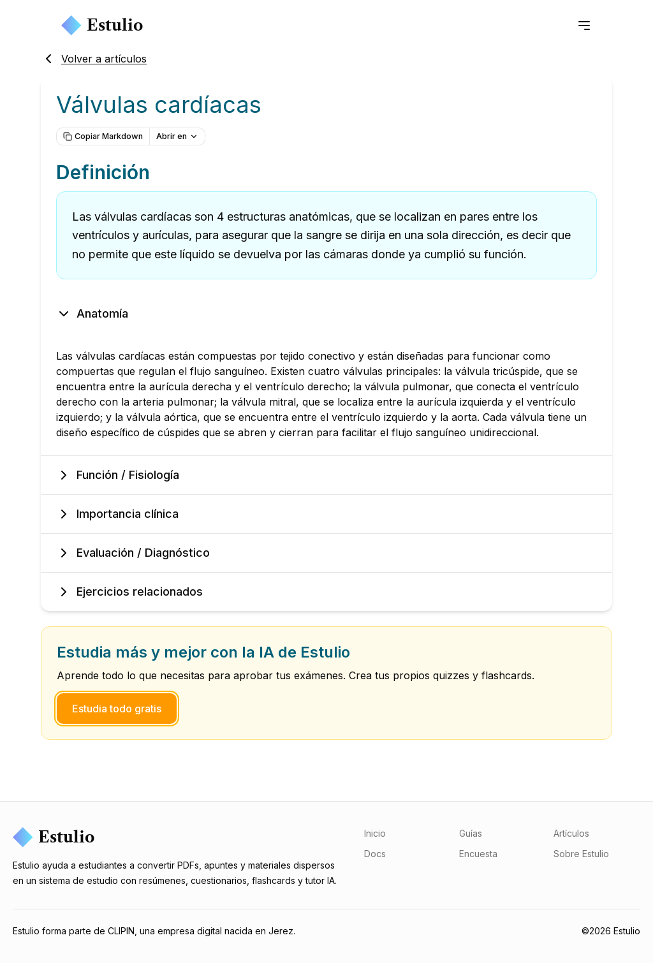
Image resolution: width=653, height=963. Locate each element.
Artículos (571, 833)
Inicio (375, 833)
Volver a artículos (94, 58)
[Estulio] (178, 837)
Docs (375, 853)
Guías (470, 833)
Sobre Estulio (581, 853)
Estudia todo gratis (116, 708)
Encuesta (478, 853)
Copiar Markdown (103, 136)
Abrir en (177, 136)
